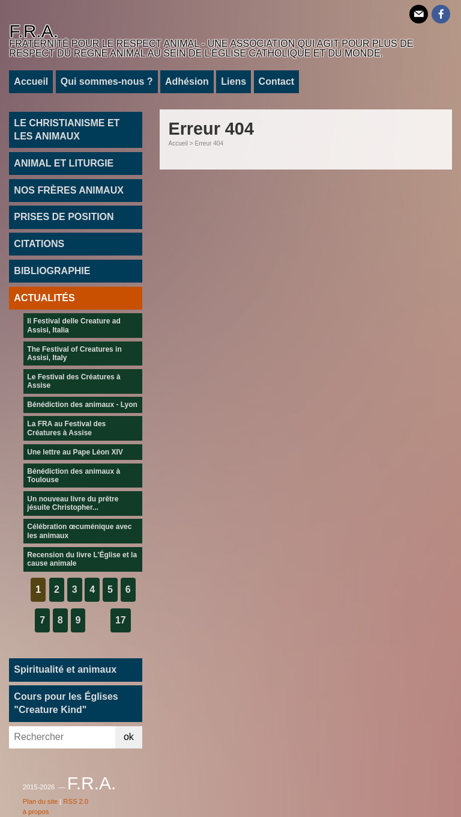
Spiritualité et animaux (65, 669)
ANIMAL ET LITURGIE (63, 163)
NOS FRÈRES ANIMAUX (69, 190)
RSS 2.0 (75, 801)
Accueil (31, 81)
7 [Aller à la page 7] (42, 620)
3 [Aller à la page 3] (74, 589)
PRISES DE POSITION (63, 217)
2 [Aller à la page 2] (56, 589)
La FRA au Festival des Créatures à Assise (66, 428)
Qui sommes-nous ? (107, 81)
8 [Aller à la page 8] (60, 620)
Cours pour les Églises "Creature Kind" (66, 703)
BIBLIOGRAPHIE (52, 271)
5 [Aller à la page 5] (110, 589)
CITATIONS (39, 244)
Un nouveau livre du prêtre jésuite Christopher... (72, 503)
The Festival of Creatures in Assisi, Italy (74, 353)
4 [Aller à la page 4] (92, 589)
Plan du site (40, 801)
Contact (277, 81)
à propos (36, 811)
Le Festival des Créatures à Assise (73, 381)
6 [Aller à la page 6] (128, 589)
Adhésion (187, 81)
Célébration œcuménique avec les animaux (79, 530)
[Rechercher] (62, 737)
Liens (233, 81)
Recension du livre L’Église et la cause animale (82, 559)
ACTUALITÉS (44, 298)
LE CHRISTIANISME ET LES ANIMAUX (66, 129)
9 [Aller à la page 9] (78, 620)
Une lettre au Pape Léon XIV (74, 452)
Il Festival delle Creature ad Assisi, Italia (73, 325)
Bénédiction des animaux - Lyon (82, 404)
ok (129, 737)
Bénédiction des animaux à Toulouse (73, 475)
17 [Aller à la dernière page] (120, 620)
